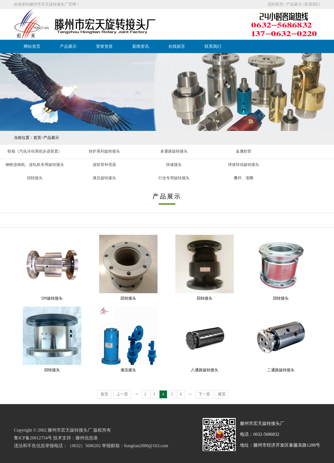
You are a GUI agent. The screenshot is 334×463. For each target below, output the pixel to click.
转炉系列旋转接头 (104, 151)
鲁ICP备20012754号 (33, 437)
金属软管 (243, 151)
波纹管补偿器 (104, 165)
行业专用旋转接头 (174, 178)
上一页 (122, 394)
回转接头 (35, 178)
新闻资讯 (140, 46)
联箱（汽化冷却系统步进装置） (35, 151)
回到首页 (275, 4)
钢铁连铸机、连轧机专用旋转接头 (35, 165)
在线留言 (176, 46)
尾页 (222, 394)
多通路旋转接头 (174, 151)
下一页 (204, 394)
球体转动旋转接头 (243, 165)
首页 (37, 138)
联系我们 (312, 4)
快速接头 (174, 165)
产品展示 (294, 4)
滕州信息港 (86, 437)
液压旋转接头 (104, 178)
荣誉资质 (104, 46)
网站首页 (32, 46)
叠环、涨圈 (243, 178)
